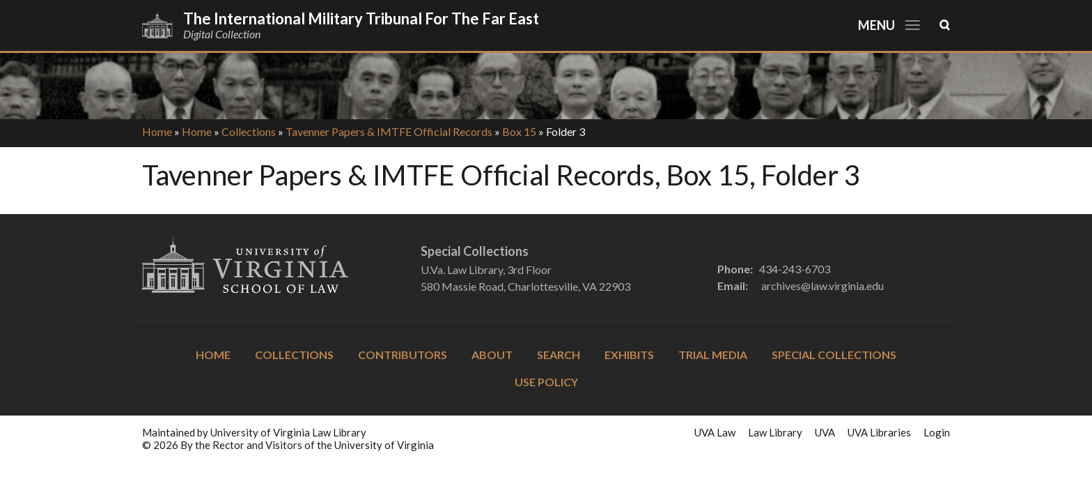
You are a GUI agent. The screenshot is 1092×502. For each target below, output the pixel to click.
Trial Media (712, 354)
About (492, 354)
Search (558, 354)
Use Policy (546, 381)
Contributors (402, 354)
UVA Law (714, 432)
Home (157, 131)
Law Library (775, 432)
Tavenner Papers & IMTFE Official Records (389, 131)
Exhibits (629, 354)
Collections (248, 131)
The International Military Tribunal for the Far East (361, 18)
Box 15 (519, 131)
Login (936, 432)
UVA (825, 432)
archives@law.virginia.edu (822, 285)
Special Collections (834, 354)
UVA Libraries (879, 432)
